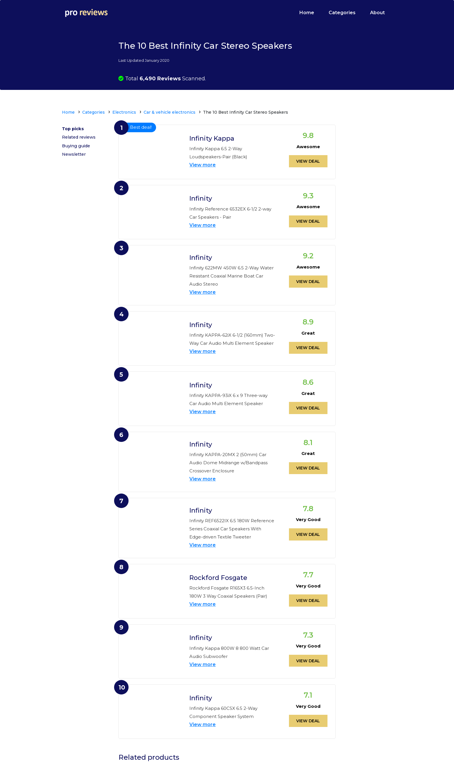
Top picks (73, 129)
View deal (308, 159)
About (377, 12)
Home (306, 12)
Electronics (124, 112)
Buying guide (77, 149)
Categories (342, 12)
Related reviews (80, 139)
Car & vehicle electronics (169, 112)
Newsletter (74, 159)
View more (202, 163)
